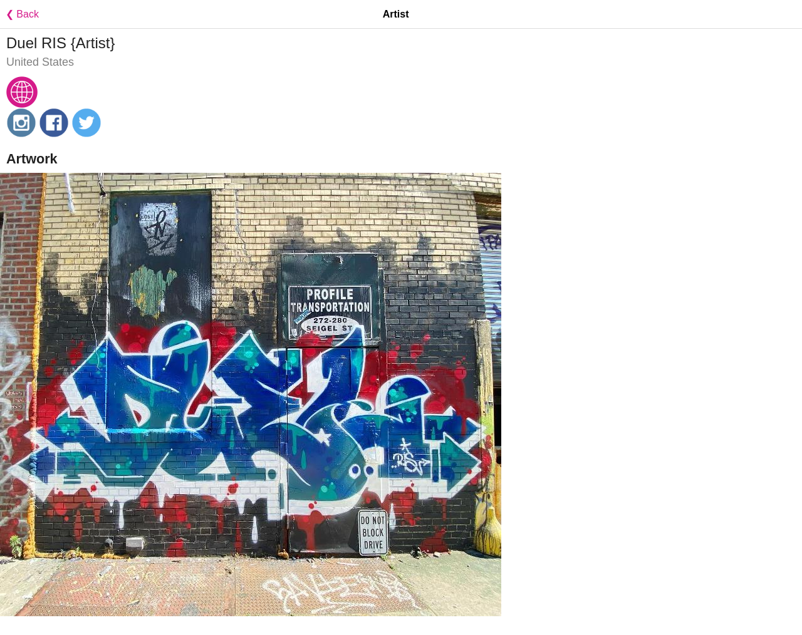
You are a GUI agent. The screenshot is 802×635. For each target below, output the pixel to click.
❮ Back (19, 14)
